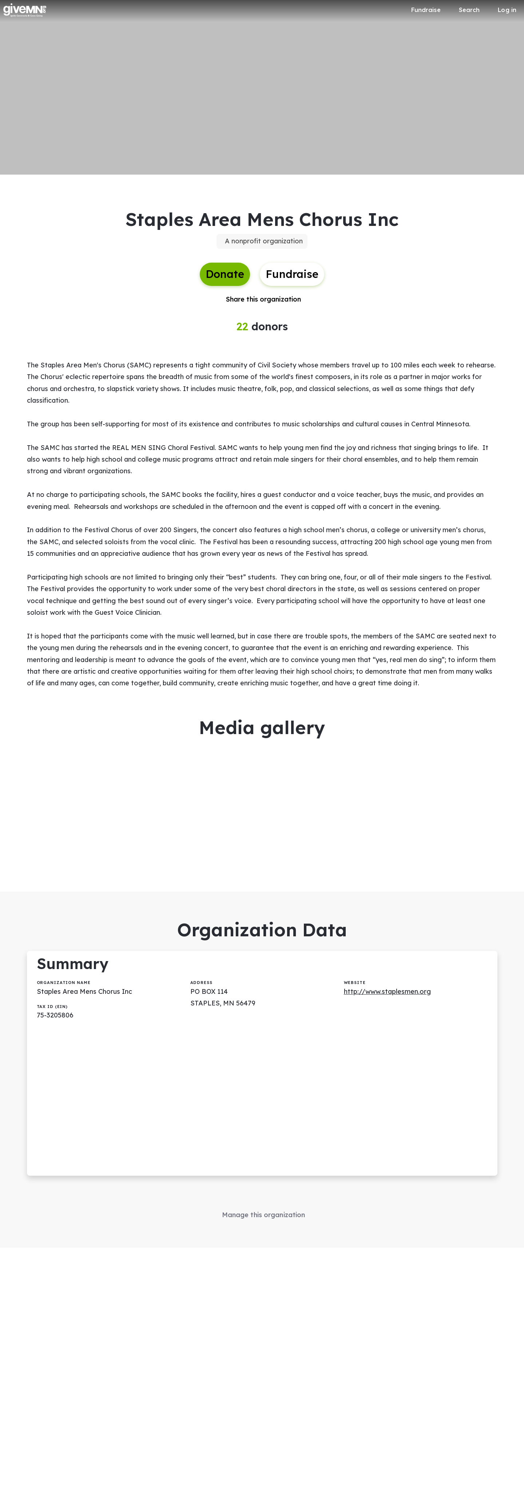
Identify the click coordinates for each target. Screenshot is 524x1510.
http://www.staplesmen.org (387, 991)
